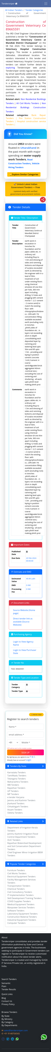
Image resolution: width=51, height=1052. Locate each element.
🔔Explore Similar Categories (23, 174)
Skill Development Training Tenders (24, 898)
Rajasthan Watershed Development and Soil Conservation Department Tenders (24, 846)
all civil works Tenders (28, 103)
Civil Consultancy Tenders (19, 892)
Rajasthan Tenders (16, 788)
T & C (32, 756)
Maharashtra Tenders (17, 781)
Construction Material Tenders (22, 916)
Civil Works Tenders (16, 873)
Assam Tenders (14, 809)
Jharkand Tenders (15, 803)
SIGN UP (25, 752)
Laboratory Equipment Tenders (22, 913)
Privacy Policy (8, 1004)
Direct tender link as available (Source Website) (23, 621)
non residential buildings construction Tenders (26, 107)
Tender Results (9, 989)
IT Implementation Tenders (20, 895)
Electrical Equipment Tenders (21, 876)
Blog (4, 998)
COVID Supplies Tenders (19, 901)
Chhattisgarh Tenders (17, 806)
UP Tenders (13, 791)
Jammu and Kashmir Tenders (21, 800)
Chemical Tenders (16, 889)
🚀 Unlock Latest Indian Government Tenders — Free (25, 189)
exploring (10, 67)
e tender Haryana (15, 797)
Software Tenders (15, 910)
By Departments (9, 1025)
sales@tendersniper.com (16, 1030)
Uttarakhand (28, 148)
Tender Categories (34, 10)
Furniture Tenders (16, 870)
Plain (4, 986)
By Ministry (7, 1019)
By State (5, 1016)
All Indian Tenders (14, 10)
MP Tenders (13, 794)
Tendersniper (9, 3)
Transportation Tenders (18, 885)
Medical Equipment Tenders (20, 904)
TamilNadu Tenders (16, 775)
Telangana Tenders (16, 778)
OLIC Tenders (13, 840)
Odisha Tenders (15, 812)
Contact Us (7, 1001)
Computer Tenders (16, 923)
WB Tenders (13, 784)
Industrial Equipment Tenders (21, 919)
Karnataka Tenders (16, 772)
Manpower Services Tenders (21, 907)
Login (28, 760)
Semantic (6, 983)
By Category (7, 1022)
